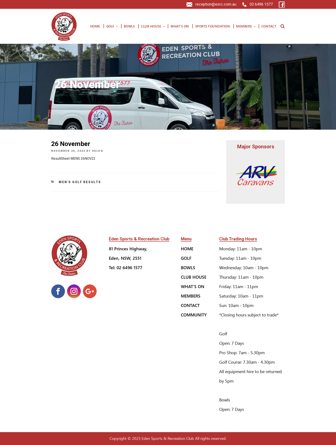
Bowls (129, 26)
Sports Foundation (212, 26)
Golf (112, 26)
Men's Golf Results (80, 182)
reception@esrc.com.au (211, 4)
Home (95, 26)
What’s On (180, 26)
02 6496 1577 (257, 4)
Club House (153, 26)
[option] (255, 175)
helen (97, 150)
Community (194, 314)
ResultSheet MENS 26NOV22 (73, 158)
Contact (268, 26)
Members (246, 26)
